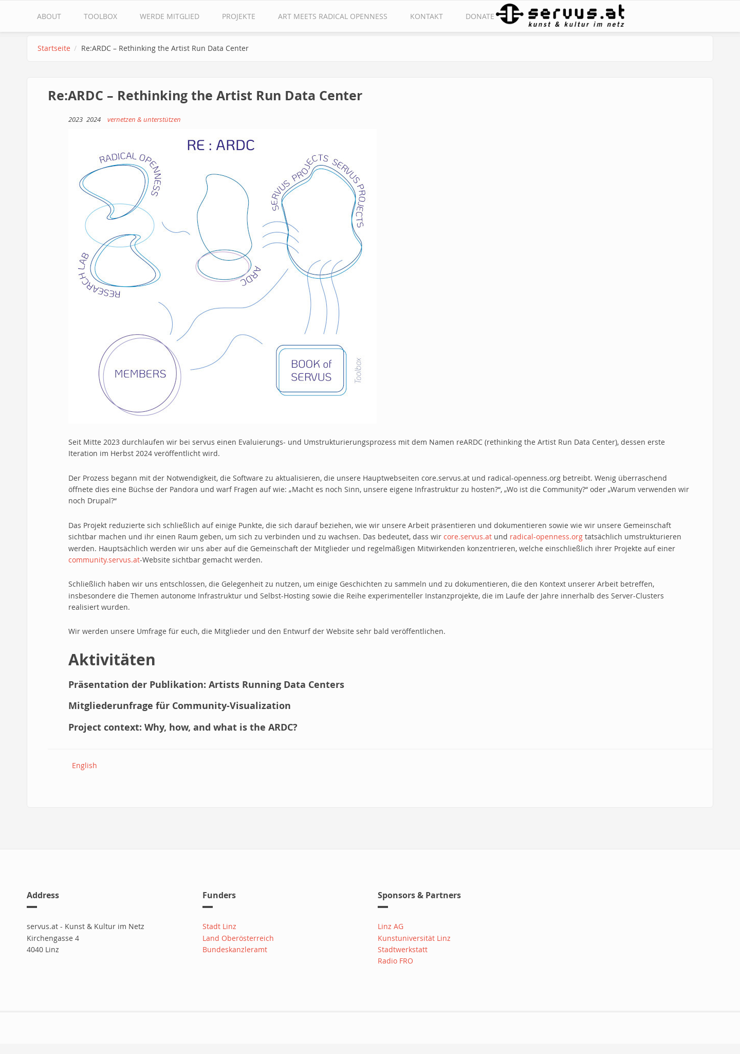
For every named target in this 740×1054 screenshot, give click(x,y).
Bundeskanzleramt (234, 949)
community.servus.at (104, 560)
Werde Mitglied (169, 16)
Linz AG (390, 926)
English (84, 765)
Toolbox (100, 16)
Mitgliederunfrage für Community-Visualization (179, 705)
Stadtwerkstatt (403, 949)
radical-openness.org (546, 536)
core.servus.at (467, 536)
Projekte (238, 16)
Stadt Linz (219, 926)
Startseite (54, 48)
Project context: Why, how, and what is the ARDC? (183, 727)
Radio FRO (395, 961)
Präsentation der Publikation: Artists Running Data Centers (206, 684)
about (49, 16)
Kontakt (426, 16)
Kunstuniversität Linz (414, 938)
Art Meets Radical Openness (332, 16)
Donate (480, 16)
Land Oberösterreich (238, 938)
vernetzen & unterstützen (144, 119)
